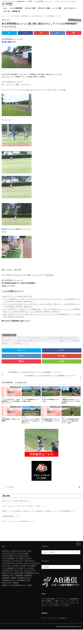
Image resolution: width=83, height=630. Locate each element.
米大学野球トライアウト (10, 341)
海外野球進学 (74, 338)
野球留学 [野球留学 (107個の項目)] (15, 583)
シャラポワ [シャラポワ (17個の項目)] (28, 559)
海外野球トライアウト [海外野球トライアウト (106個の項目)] (8, 576)
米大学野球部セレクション (11, 39)
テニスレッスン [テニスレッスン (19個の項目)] (6, 566)
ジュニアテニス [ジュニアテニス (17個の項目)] (6, 561)
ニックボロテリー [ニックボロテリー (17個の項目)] (7, 571)
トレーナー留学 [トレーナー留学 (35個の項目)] (19, 568)
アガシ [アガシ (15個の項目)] (29, 551)
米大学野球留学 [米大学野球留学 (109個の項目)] (21, 581)
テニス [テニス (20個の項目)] (26, 564)
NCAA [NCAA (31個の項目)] (24, 551)
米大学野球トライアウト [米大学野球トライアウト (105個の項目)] (8, 581)
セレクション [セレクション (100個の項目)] (19, 564)
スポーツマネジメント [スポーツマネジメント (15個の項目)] (8, 564)
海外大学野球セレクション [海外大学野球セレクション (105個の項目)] (32, 573)
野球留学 (76, 341)
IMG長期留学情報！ (11, 517)
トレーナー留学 (56, 8)
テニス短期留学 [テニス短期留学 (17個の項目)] (31, 566)
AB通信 (68, 627)
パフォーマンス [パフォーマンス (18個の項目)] (17, 571)
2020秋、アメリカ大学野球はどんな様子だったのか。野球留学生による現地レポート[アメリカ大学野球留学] (39, 512)
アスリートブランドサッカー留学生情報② (18, 522)
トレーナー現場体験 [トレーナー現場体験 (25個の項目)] (7, 568)
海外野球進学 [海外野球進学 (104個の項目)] (5, 578)
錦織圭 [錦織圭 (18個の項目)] (29, 586)
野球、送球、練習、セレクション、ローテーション (45, 341)
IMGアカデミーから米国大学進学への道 (17, 297)
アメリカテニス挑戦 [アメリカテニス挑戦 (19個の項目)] (22, 554)
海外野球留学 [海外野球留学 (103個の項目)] (28, 576)
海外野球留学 (64, 338)
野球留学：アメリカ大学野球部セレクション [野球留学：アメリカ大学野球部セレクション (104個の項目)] (14, 586)
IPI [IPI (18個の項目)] (20, 551)
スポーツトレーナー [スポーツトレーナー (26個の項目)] (17, 561)
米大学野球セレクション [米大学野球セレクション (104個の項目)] (24, 578)
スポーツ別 (6, 11)
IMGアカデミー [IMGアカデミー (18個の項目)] (6, 551)
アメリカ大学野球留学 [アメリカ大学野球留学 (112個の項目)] (8, 559)
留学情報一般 (16, 11)
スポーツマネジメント (70, 8)
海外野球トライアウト (42, 338)
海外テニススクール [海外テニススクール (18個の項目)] (7, 573)
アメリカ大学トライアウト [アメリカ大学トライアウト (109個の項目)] (22, 556)
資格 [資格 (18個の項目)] (28, 581)
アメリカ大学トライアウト (11, 338)
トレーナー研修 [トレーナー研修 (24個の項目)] (29, 568)
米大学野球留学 (24, 341)
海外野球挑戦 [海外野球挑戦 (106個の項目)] (19, 576)
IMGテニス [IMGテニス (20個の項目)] (15, 551)
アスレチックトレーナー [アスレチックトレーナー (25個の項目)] (8, 554)
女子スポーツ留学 (30, 8)
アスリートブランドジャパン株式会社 (53, 618)
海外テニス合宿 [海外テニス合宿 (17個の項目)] (19, 573)
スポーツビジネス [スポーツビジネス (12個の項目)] (29, 561)
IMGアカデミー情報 (44, 8)
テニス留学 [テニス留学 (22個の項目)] (23, 566)
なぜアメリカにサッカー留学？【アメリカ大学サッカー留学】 (25, 507)
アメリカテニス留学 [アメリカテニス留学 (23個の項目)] (7, 556)
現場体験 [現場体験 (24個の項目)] (13, 578)
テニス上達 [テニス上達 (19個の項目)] (15, 566)
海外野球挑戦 (54, 338)
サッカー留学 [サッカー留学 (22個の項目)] (19, 559)
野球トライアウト (66, 341)
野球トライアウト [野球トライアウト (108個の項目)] (7, 583)
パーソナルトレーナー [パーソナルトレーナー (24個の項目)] (29, 571)
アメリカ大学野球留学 (15, 8)
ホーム (5, 8)
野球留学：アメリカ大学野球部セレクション (16, 344)
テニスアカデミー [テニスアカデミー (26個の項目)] (34, 564)
